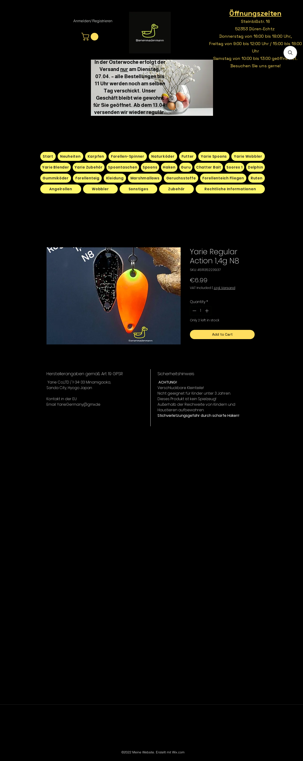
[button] (90, 36)
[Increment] (207, 310)
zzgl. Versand (224, 288)
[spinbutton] (200, 310)
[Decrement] (194, 310)
